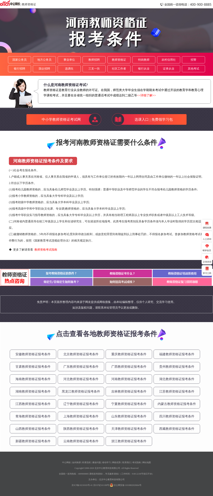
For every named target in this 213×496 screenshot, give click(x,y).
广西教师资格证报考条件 (128, 366)
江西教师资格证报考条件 (33, 404)
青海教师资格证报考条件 (33, 416)
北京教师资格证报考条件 (81, 354)
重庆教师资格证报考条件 (128, 354)
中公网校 (66, 462)
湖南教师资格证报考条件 (33, 391)
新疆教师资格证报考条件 (33, 441)
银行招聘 (19, 68)
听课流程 (86, 462)
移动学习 (106, 462)
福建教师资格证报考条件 (176, 354)
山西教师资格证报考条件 (33, 429)
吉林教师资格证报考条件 (128, 391)
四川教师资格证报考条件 (176, 416)
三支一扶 (94, 68)
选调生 (69, 68)
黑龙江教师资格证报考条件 (81, 391)
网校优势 (116, 462)
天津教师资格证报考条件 (128, 429)
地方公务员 (44, 59)
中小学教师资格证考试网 (61, 119)
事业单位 (69, 59)
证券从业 (168, 68)
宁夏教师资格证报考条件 (128, 404)
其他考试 (193, 68)
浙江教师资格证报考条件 (128, 441)
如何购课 (76, 462)
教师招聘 (94, 59)
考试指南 (136, 462)
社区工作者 (119, 68)
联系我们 (126, 462)
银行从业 (143, 68)
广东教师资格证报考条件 (81, 366)
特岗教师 (143, 59)
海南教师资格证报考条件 (33, 379)
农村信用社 (169, 59)
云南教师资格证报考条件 (81, 441)
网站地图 (146, 462)
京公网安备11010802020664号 (127, 485)
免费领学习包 (162, 119)
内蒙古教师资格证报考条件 (177, 404)
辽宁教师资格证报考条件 (81, 404)
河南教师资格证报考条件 (128, 379)
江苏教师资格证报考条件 (176, 391)
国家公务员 (19, 59)
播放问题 (96, 462)
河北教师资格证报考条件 (81, 379)
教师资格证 (29, 4)
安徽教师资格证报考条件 (33, 354)
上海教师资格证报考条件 (81, 416)
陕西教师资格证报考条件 (81, 429)
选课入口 (142, 119)
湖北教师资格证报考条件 (176, 379)
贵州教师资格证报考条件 (176, 366)
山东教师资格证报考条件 (128, 416)
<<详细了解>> (146, 95)
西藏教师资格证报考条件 (176, 429)
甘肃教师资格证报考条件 (33, 366)
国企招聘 (44, 68)
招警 (193, 59)
